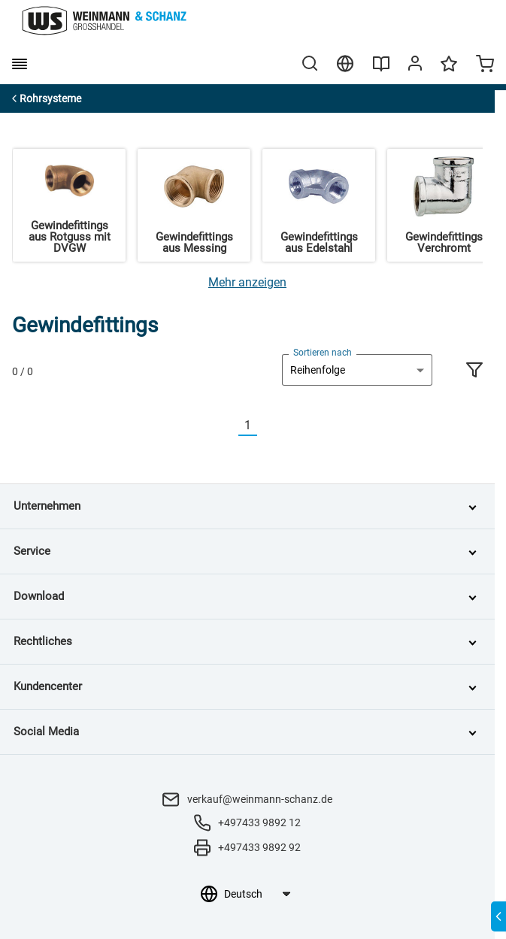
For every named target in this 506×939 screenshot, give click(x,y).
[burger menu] (19, 64)
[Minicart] (485, 65)
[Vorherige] (229, 426)
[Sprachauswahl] (256, 893)
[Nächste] (266, 426)
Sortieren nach (322, 352)
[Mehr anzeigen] (247, 282)
